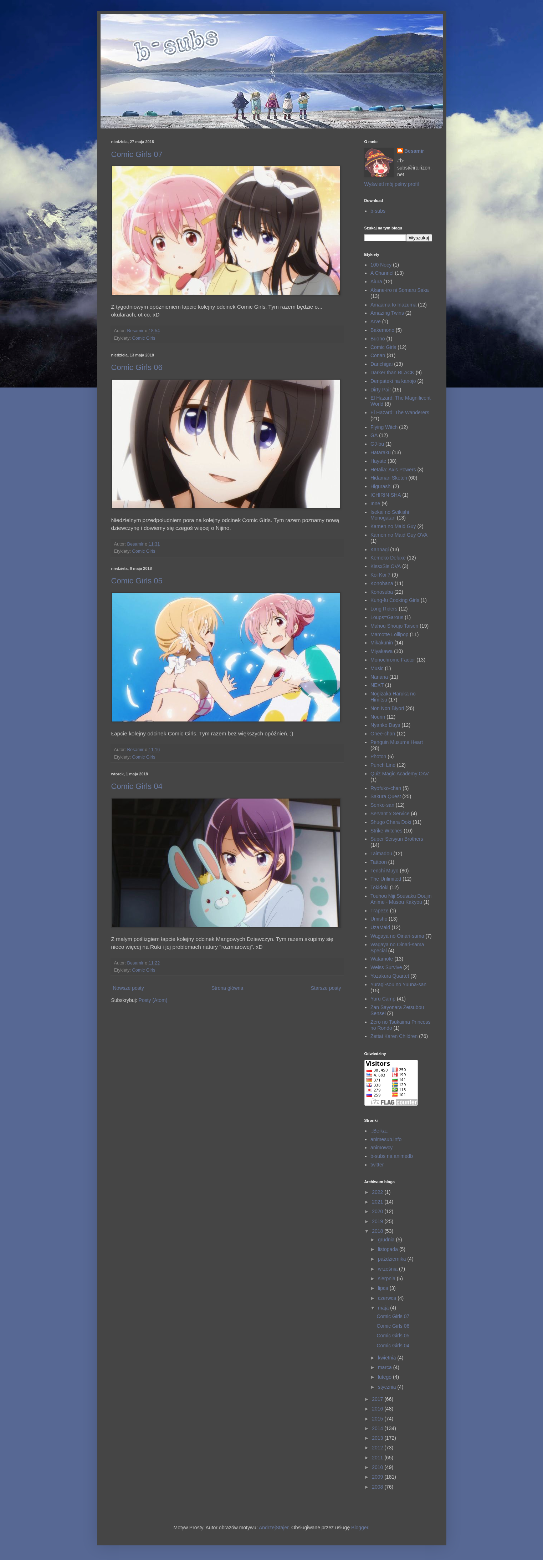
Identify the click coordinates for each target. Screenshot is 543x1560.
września (388, 1269)
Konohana (381, 583)
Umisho (378, 919)
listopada (388, 1249)
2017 (378, 1399)
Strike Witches (386, 831)
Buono (377, 338)
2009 (378, 1477)
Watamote (381, 959)
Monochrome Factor (392, 660)
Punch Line (382, 765)
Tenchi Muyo (384, 870)
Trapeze (379, 910)
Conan (377, 355)
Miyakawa (381, 651)
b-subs (377, 211)
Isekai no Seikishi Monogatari (389, 515)
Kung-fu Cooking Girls (394, 600)
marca (385, 1367)
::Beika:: (379, 1131)
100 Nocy (380, 265)
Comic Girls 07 (137, 154)
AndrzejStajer (273, 1527)
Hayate (378, 461)
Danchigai (381, 364)
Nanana (379, 677)
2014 (378, 1428)
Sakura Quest (385, 796)
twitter (377, 1165)
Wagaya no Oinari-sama (397, 936)
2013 (378, 1438)
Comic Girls (143, 338)
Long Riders (384, 609)
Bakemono (382, 330)
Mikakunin (381, 642)
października (393, 1259)
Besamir (414, 151)
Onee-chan (382, 733)
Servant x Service (390, 813)
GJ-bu (377, 444)
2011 (378, 1457)
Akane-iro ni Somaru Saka (399, 290)
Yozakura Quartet (389, 976)
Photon (378, 756)
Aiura (376, 281)
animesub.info (385, 1139)
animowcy (381, 1147)
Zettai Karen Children (394, 1036)
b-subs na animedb (391, 1156)
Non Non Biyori (387, 708)
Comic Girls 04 (137, 786)
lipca (384, 1288)
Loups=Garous (386, 617)
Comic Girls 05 (137, 580)
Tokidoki (379, 887)
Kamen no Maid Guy (393, 526)
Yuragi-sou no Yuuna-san (398, 984)
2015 (378, 1419)
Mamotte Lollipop (389, 634)
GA (374, 435)
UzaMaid (380, 927)
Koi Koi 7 (380, 575)
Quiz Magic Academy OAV (399, 773)
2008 (378, 1487)
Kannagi (379, 549)
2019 (378, 1221)
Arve (375, 321)
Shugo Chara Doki (390, 822)
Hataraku (380, 452)
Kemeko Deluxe (388, 558)
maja (384, 1308)
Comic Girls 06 (137, 367)
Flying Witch (384, 427)
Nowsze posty (128, 988)
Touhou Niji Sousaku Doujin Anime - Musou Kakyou (400, 899)
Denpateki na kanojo (393, 381)
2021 (378, 1202)
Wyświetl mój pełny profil (391, 184)
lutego (385, 1377)
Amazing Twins (387, 313)
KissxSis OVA (385, 566)
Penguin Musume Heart (396, 742)
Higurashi (380, 486)
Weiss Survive (386, 967)
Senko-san (382, 805)
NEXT (377, 685)
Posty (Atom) (153, 1000)
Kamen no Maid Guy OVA (398, 535)
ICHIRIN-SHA (385, 495)
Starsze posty (326, 988)
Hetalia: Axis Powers (393, 469)
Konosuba (381, 592)
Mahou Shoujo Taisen (394, 626)
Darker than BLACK (392, 372)
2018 (378, 1231)
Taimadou (381, 853)
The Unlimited (385, 879)
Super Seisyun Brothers (396, 839)
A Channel (382, 273)
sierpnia (387, 1278)
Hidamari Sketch (388, 478)
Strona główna (227, 988)
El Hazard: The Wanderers (399, 412)
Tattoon (378, 862)
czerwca (388, 1298)
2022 (378, 1192)
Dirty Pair (380, 389)
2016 (378, 1409)
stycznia (387, 1387)
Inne (375, 503)
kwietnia (387, 1358)
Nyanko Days (385, 725)
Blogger (359, 1527)
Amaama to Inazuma (393, 305)
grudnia (387, 1239)
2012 (378, 1447)
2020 (378, 1211)
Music (377, 668)
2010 (378, 1467)
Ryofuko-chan (385, 788)
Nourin (377, 717)
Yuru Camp (382, 999)
